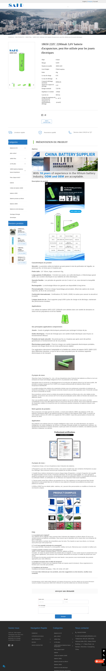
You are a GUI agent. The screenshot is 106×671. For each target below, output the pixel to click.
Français (90, 1)
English (84, 1)
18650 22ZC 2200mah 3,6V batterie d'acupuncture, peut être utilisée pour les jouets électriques (57, 37)
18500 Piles (28, 37)
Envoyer (63, 616)
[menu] (68, 7)
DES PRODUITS (19, 37)
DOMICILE (11, 37)
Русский (95, 1)
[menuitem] (68, 7)
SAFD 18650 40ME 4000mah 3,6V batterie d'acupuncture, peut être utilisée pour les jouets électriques (67, 581)
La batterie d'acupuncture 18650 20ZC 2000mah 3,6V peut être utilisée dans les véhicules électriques (62, 583)
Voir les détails (22, 234)
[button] (68, 7)
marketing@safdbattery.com (88, 636)
